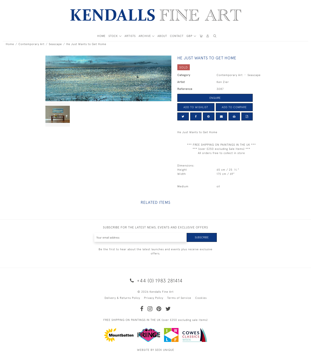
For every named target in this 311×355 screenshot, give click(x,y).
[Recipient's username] (140, 237)
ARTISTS (130, 36)
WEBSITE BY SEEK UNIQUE (155, 349)
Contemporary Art (31, 44)
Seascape (55, 44)
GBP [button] (189, 36)
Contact (176, 36)
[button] (215, 36)
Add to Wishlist (195, 107)
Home (10, 44)
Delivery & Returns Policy (122, 297)
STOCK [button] (113, 36)
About (162, 36)
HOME (101, 36)
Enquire (215, 97)
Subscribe (202, 237)
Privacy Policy (153, 297)
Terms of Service (179, 297)
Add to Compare (234, 107)
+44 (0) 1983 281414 (156, 280)
